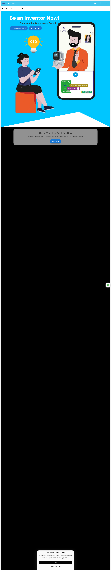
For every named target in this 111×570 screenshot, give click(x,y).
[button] (27, 8)
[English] (94, 3)
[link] (4, 8)
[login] (106, 3)
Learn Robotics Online (18, 44)
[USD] (100, 3)
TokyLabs (10, 3)
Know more (32, 262)
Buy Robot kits (34, 44)
